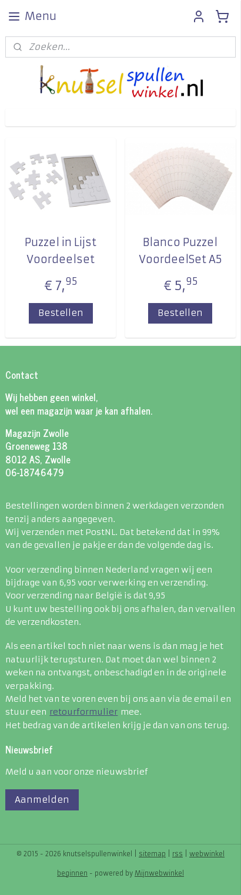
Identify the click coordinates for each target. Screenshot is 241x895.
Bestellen (60, 312)
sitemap (152, 854)
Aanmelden (42, 799)
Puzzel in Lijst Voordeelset (60, 250)
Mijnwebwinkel (159, 873)
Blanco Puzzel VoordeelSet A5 (180, 250)
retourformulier (83, 711)
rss (177, 854)
